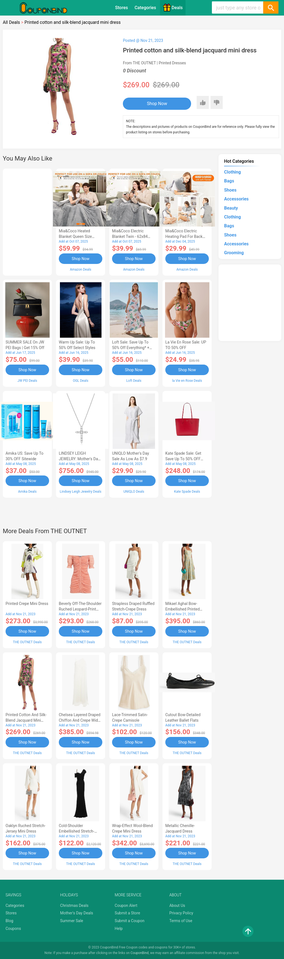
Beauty (231, 208)
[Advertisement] (27, 221)
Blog (9, 921)
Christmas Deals (74, 905)
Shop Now (157, 103)
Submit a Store (127, 913)
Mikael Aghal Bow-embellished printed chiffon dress (182, 609)
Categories (145, 7)
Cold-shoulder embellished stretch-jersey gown (76, 831)
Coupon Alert (126, 905)
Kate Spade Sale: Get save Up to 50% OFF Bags (183, 459)
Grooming (234, 252)
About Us (177, 905)
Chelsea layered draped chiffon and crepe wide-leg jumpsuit (80, 720)
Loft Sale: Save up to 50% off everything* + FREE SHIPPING (130, 347)
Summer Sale (71, 921)
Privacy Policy (181, 913)
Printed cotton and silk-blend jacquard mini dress (26, 720)
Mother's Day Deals (76, 913)
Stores (121, 7)
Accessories (236, 199)
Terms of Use (180, 921)
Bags (229, 181)
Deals (173, 7)
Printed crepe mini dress (27, 603)
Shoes (230, 190)
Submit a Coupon (129, 921)
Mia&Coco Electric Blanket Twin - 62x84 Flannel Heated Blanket (132, 236)
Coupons (13, 928)
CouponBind (140, 953)
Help (119, 928)
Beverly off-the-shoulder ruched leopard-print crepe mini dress (80, 609)
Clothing (232, 172)
